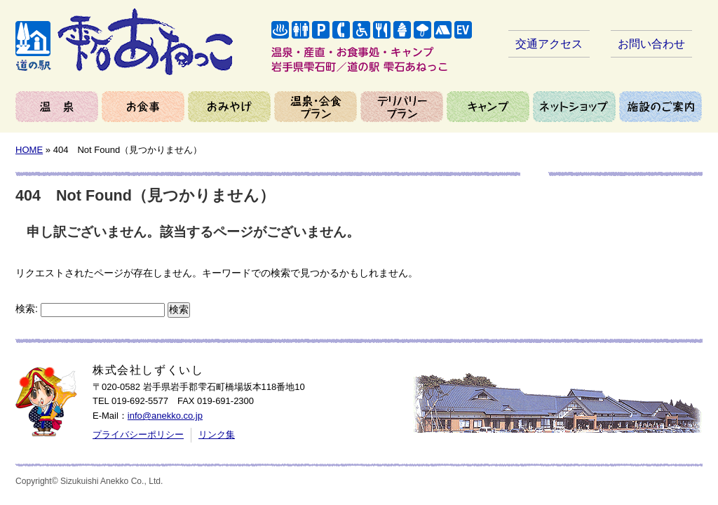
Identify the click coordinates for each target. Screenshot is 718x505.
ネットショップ (574, 106)
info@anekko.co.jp (165, 415)
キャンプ (488, 106)
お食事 (143, 106)
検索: (26, 308)
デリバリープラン (401, 106)
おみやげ (229, 106)
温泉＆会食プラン (315, 106)
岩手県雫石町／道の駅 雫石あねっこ (124, 41)
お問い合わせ (651, 44)
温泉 (56, 106)
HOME (29, 149)
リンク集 (216, 434)
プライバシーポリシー (138, 434)
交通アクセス (549, 44)
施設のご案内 (660, 106)
